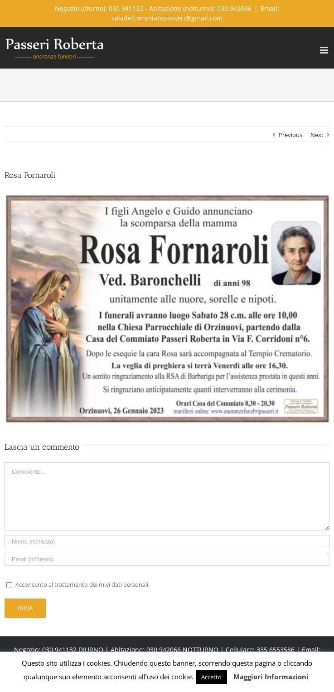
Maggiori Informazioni (271, 676)
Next (317, 135)
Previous (290, 135)
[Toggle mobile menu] (324, 50)
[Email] (167, 559)
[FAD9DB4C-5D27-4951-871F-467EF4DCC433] (167, 308)
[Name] (167, 541)
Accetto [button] (211, 677)
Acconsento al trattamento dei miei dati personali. (82, 584)
